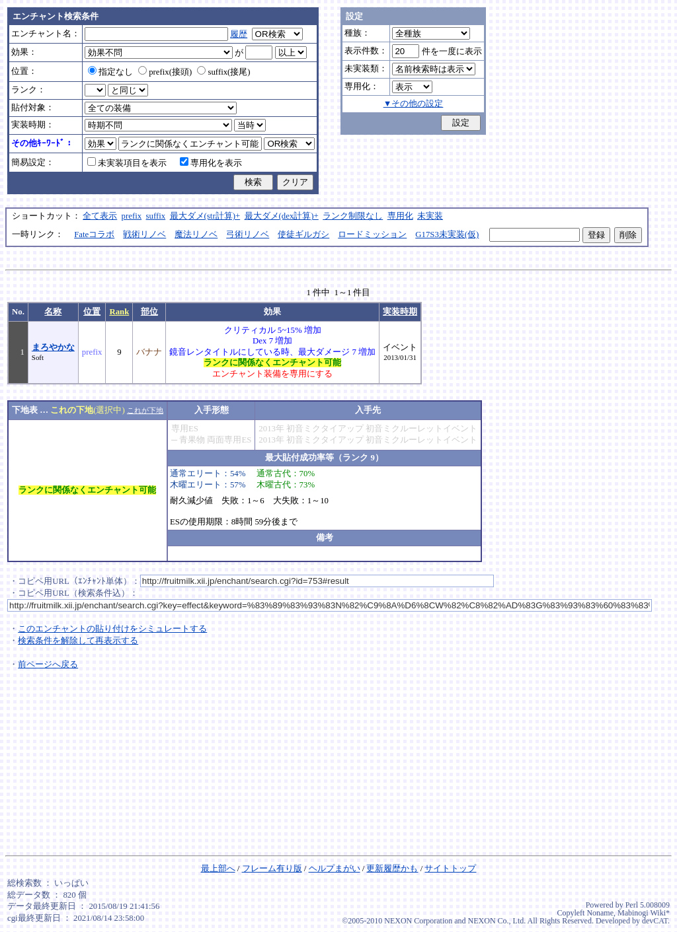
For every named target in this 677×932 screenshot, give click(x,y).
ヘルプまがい (334, 868)
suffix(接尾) (223, 72)
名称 (52, 311)
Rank (119, 311)
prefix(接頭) (165, 72)
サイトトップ (450, 868)
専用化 (400, 216)
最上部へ (218, 868)
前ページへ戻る (48, 664)
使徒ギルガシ (303, 234)
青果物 (192, 440)
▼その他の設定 (413, 103)
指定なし (110, 72)
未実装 (430, 216)
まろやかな (53, 347)
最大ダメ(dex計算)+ (282, 216)
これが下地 (145, 410)
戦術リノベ (144, 234)
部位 (149, 311)
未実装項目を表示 (127, 163)
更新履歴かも (392, 868)
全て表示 (100, 216)
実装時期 (400, 311)
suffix (156, 216)
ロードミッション (372, 234)
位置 (91, 311)
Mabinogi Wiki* (643, 912)
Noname (600, 912)
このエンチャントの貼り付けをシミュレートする (112, 628)
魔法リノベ (196, 234)
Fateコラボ (94, 234)
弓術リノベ (247, 234)
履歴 (238, 34)
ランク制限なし (353, 216)
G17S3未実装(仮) (447, 234)
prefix (132, 216)
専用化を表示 (211, 163)
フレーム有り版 (272, 868)
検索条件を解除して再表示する (78, 640)
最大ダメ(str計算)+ (205, 216)
